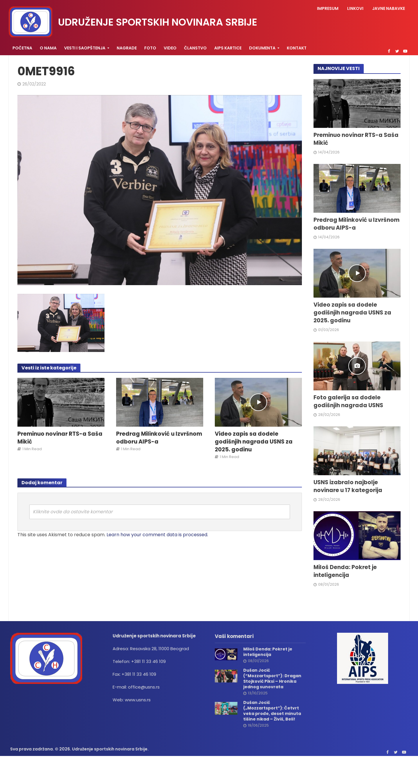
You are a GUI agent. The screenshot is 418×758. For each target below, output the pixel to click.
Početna (22, 48)
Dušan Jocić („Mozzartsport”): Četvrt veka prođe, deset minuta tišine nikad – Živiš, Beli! (272, 711)
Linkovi (355, 8)
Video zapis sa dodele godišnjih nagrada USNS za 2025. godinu (254, 441)
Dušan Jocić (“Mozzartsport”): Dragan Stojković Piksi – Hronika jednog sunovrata (272, 679)
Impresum (327, 8)
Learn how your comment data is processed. (157, 534)
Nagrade (127, 48)
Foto (150, 48)
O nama (48, 48)
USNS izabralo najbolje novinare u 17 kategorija (348, 486)
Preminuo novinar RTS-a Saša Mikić (59, 438)
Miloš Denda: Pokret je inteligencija (345, 571)
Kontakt (297, 48)
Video (170, 48)
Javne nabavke (388, 8)
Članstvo (195, 48)
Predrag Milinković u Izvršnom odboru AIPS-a (159, 438)
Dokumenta (262, 48)
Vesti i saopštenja (84, 48)
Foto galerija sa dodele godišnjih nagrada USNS (348, 401)
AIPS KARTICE (228, 48)
